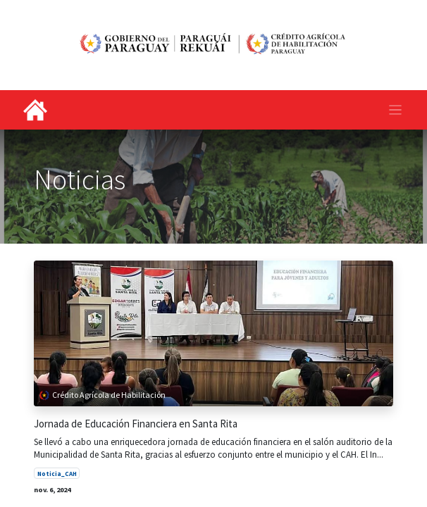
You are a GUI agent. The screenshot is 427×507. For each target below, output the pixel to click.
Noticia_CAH (57, 473)
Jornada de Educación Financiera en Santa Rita (135, 424)
